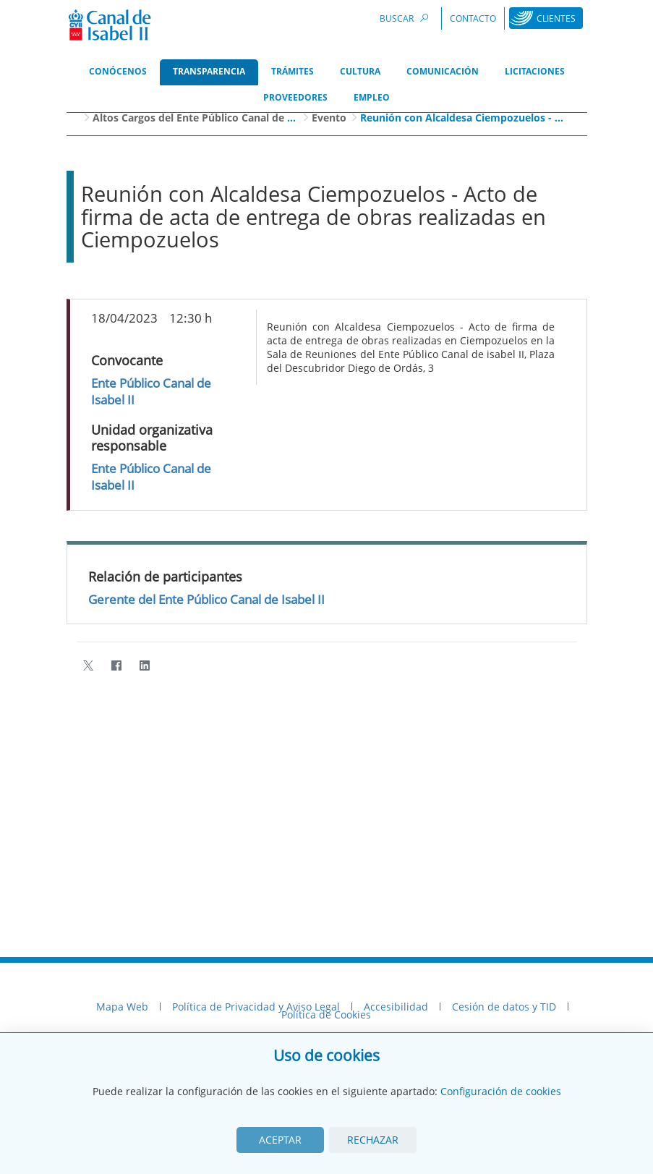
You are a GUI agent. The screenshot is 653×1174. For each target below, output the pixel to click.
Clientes (556, 18)
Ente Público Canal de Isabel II (151, 391)
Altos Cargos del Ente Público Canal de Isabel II (210, 117)
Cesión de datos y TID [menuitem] (504, 1007)
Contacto (473, 18)
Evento (329, 117)
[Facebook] (117, 665)
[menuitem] (118, 72)
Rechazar (372, 1140)
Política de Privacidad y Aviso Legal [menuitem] (256, 1007)
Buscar (406, 18)
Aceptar (280, 1140)
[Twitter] (88, 665)
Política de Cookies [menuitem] (326, 1014)
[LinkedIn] (145, 665)
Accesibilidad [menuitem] (396, 1007)
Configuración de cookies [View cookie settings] (500, 1091)
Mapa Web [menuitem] (122, 1007)
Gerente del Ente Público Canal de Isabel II (206, 599)
